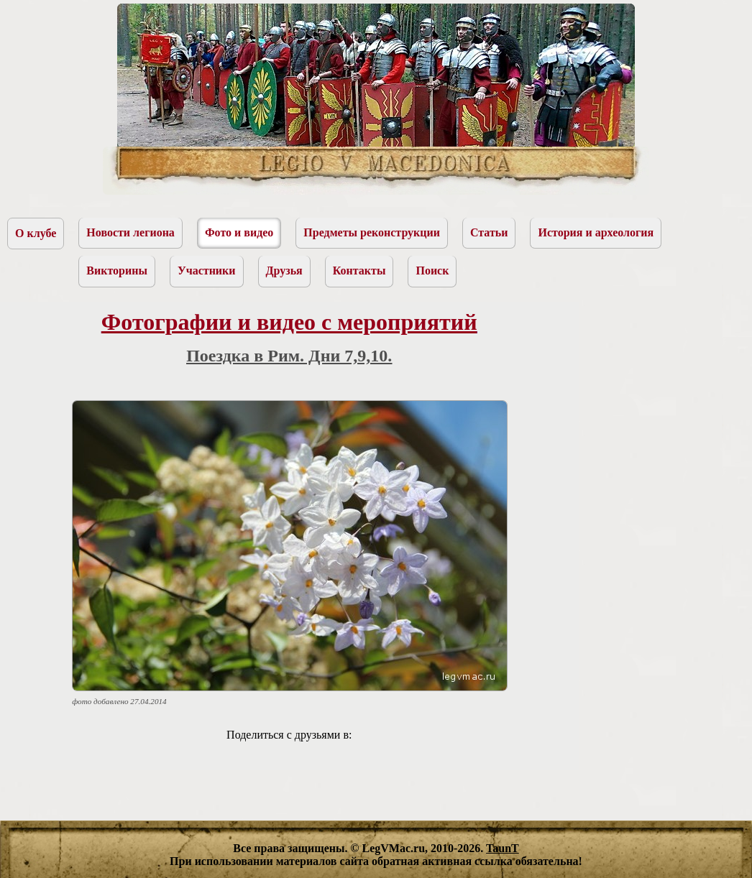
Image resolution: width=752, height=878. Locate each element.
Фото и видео (239, 232)
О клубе (35, 233)
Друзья (284, 270)
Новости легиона (130, 232)
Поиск (432, 270)
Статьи (489, 232)
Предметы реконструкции (371, 232)
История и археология (596, 232)
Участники (207, 270)
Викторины (116, 270)
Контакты (359, 270)
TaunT (502, 848)
